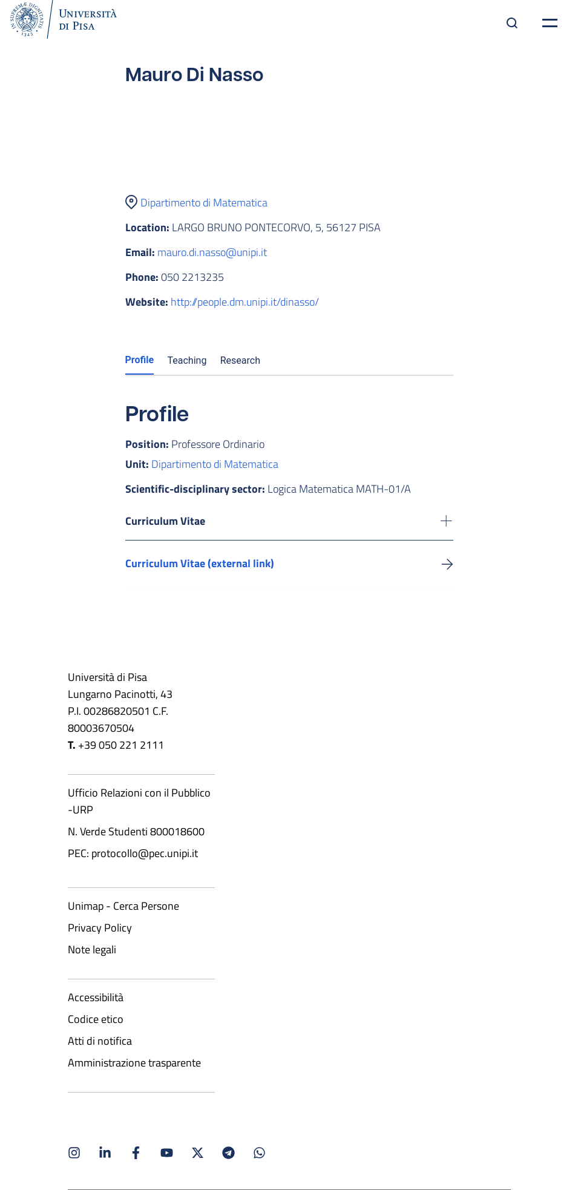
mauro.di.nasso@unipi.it (212, 252)
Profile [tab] (139, 360)
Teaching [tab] (187, 360)
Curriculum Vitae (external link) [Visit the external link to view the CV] (199, 563)
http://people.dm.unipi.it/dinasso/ (245, 301)
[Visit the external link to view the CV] (447, 563)
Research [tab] (240, 360)
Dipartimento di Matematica (204, 202)
